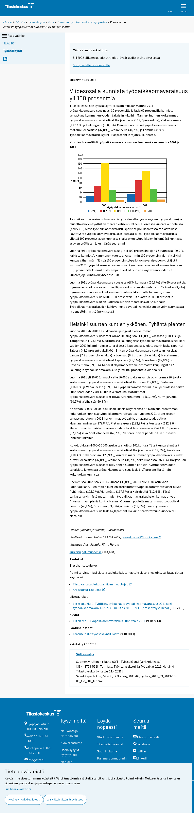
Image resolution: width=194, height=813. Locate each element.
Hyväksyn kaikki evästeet (23, 799)
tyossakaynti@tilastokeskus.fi (141, 537)
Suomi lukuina (107, 751)
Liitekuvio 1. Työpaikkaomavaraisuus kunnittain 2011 (109, 621)
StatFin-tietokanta (110, 737)
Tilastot (20, 22)
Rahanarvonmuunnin (112, 758)
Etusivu (8, 22)
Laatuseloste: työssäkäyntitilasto (96, 634)
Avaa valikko (13, 36)
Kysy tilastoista (71, 743)
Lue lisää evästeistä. (18, 789)
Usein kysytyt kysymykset (70, 752)
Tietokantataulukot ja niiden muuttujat (102, 584)
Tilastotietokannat (110, 744)
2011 (51, 22)
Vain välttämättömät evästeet (65, 799)
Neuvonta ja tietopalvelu (69, 733)
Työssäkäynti (36, 22)
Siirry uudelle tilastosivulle (91, 65)
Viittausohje (85, 654)
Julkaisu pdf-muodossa (86, 552)
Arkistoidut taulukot (89, 590)
